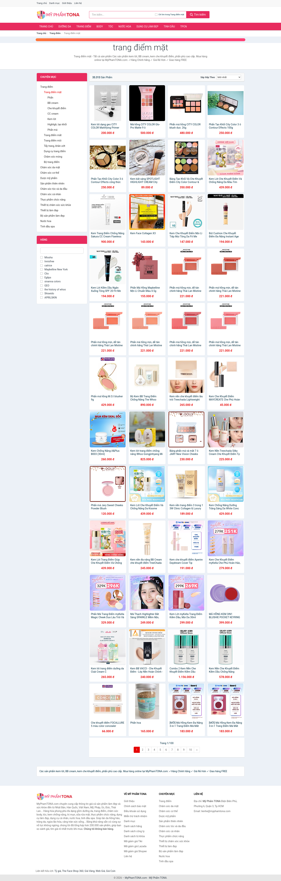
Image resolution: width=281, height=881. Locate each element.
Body (100, 26)
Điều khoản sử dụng (135, 811)
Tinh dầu (169, 26)
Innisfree (47, 261)
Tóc (110, 26)
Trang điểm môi (52, 140)
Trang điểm (83, 26)
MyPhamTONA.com (136, 877)
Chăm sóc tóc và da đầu (53, 188)
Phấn (50, 97)
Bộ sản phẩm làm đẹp (52, 215)
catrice (46, 265)
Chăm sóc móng (53, 156)
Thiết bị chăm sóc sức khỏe (55, 205)
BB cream (52, 103)
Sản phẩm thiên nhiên (52, 183)
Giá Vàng (90, 871)
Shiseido (47, 293)
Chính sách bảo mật (135, 806)
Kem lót (51, 119)
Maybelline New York (54, 269)
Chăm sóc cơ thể (49, 172)
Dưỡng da (64, 26)
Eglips (45, 277)
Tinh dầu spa (47, 226)
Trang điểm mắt (52, 135)
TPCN (183, 26)
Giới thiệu (67, 3)
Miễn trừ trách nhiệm (135, 816)
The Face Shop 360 (72, 871)
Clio (44, 273)
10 (190, 749)
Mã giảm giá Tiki (133, 841)
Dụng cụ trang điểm (55, 151)
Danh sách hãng (133, 826)
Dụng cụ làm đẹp (147, 26)
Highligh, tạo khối (57, 124)
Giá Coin (110, 871)
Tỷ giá (57, 871)
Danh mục (54, 3)
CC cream (52, 113)
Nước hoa (124, 26)
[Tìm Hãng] (62, 251)
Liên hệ (78, 3)
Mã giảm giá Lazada (135, 846)
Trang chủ (42, 3)
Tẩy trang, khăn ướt (54, 145)
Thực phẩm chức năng (52, 199)
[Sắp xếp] (229, 77)
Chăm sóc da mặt (50, 167)
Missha (46, 257)
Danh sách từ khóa (134, 836)
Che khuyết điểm (56, 108)
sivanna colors (50, 281)
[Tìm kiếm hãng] (122, 14)
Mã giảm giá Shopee (135, 851)
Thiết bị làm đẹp (49, 210)
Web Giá (100, 871)
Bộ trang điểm (51, 162)
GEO (44, 285)
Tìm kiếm (198, 14)
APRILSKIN (48, 297)
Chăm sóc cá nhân (50, 194)
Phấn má (52, 129)
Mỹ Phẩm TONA (158, 877)
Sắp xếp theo (208, 77)
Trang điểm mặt (52, 92)
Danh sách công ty (134, 831)
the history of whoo (53, 289)
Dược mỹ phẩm (48, 178)
